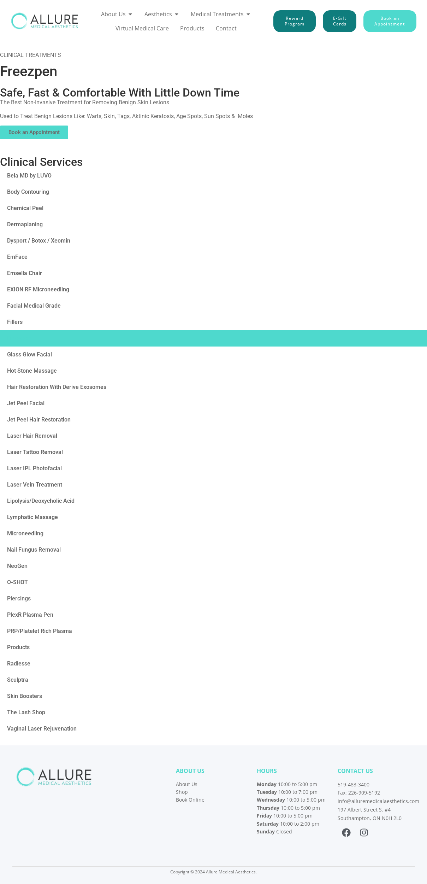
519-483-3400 (353, 784)
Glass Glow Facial (29, 354)
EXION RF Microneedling (38, 289)
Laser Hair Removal (32, 435)
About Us (186, 784)
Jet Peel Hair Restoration (39, 419)
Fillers (15, 322)
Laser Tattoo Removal (35, 452)
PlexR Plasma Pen (30, 614)
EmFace (17, 257)
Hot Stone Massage (32, 370)
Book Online (190, 799)
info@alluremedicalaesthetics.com (378, 801)
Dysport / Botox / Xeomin (38, 240)
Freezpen (19, 338)
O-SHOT (17, 582)
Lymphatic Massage (32, 517)
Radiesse (18, 663)
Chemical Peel (25, 208)
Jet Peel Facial (26, 403)
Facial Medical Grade (34, 305)
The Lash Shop (26, 712)
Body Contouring (28, 191)
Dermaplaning (25, 224)
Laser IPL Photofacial (34, 468)
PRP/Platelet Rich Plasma (39, 631)
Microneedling (25, 533)
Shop (182, 792)
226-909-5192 (364, 792)
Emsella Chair (24, 273)
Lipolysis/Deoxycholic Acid (41, 501)
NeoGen (17, 566)
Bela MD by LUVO (29, 175)
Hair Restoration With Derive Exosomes (56, 387)
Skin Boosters (24, 696)
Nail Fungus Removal (34, 549)
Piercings (19, 598)
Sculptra (17, 679)
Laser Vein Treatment (34, 484)
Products (18, 647)
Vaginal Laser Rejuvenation (42, 728)
